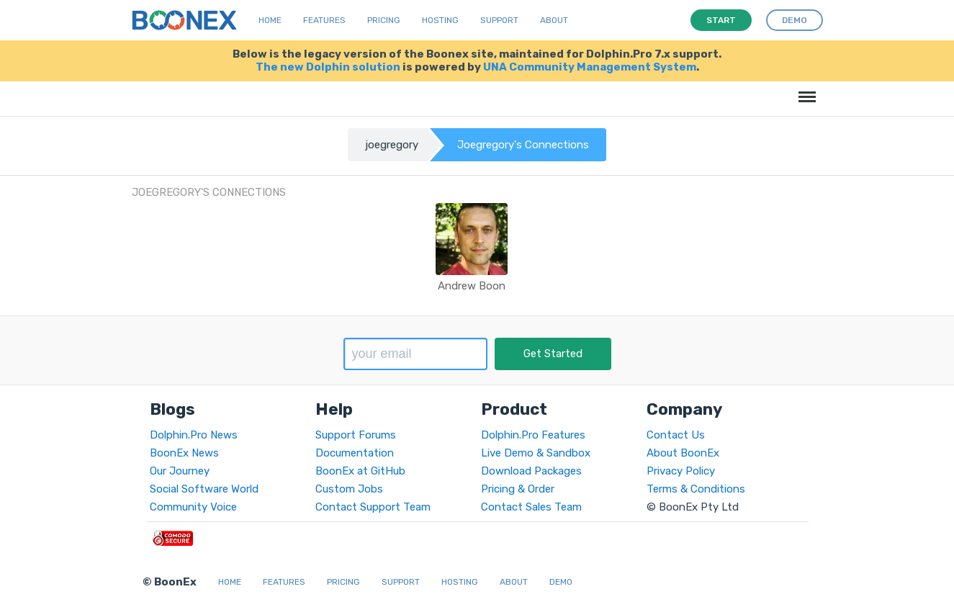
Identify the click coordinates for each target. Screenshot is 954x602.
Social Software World (204, 488)
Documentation (354, 452)
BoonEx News (184, 452)
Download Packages (531, 470)
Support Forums (355, 434)
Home (270, 20)
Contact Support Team (373, 506)
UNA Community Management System (589, 66)
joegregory (391, 144)
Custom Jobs (349, 488)
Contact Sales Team (531, 506)
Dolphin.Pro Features (533, 434)
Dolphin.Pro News (194, 434)
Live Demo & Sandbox (535, 452)
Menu (804, 89)
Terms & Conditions (696, 488)
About (554, 20)
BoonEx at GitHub (360, 470)
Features (324, 20)
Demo (560, 582)
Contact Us (676, 434)
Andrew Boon (471, 285)
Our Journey (180, 470)
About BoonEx (683, 452)
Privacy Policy (681, 470)
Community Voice (193, 506)
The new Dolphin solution (328, 66)
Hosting (440, 20)
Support (499, 20)
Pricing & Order (517, 488)
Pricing (383, 20)
